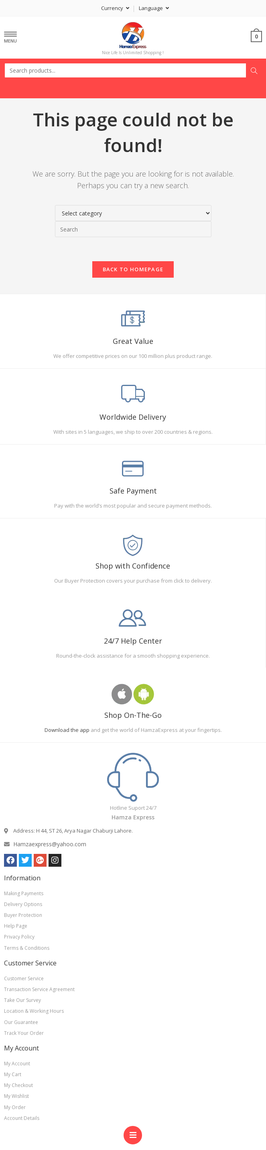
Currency (115, 8)
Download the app (67, 729)
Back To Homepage (133, 269)
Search (254, 70)
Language (154, 8)
